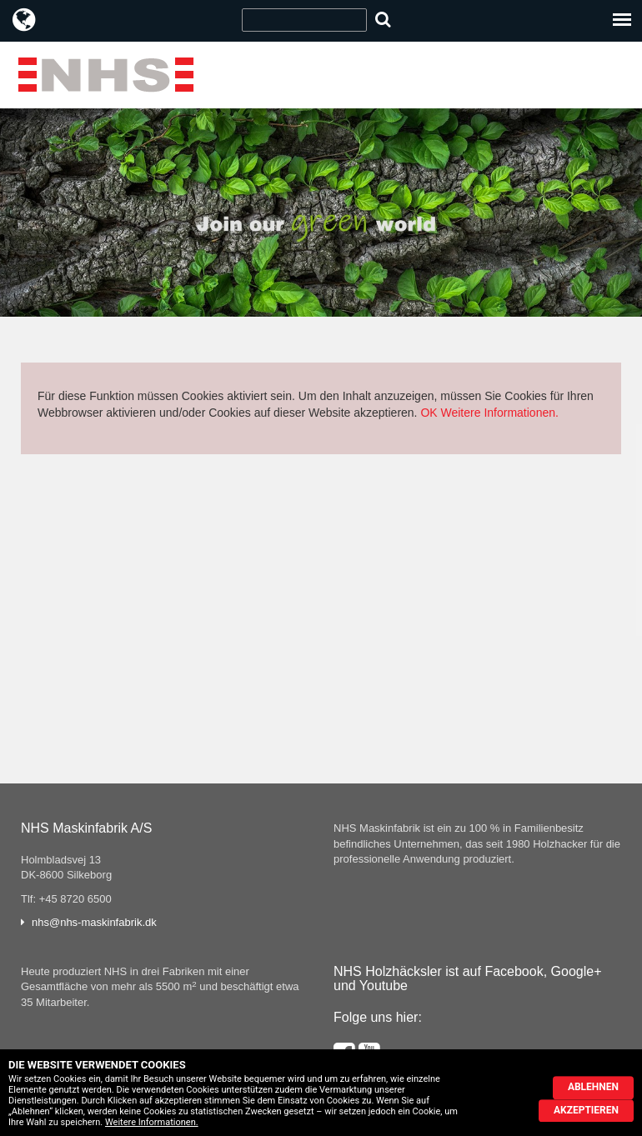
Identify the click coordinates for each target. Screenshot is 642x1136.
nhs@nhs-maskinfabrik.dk (94, 922)
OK (428, 412)
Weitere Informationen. (500, 412)
